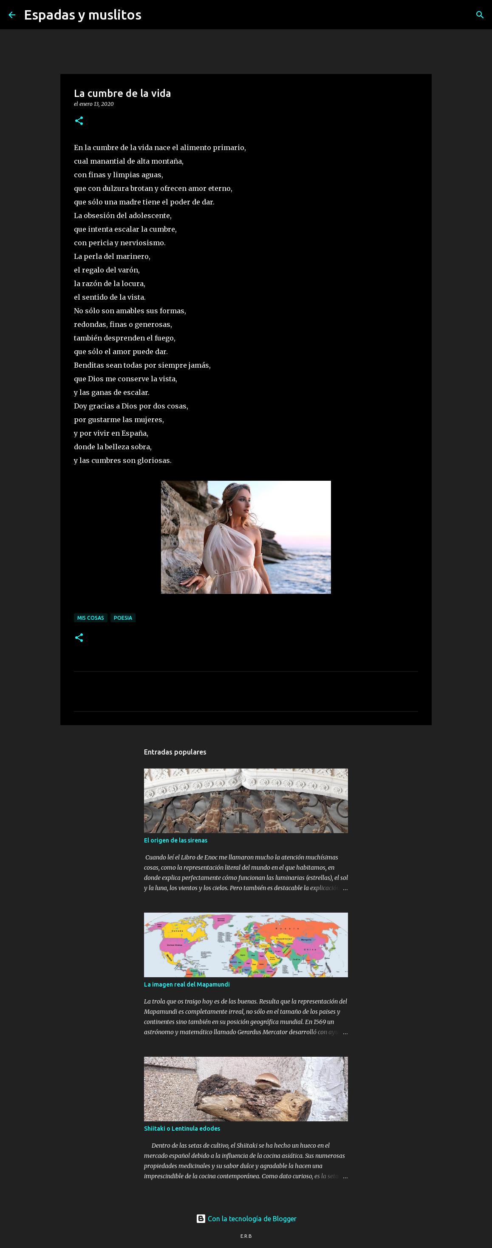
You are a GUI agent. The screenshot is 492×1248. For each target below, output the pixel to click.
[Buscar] (153, 15)
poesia (123, 618)
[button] (79, 121)
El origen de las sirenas (175, 840)
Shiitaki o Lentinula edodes (182, 1128)
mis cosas (90, 618)
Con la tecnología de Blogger (246, 1218)
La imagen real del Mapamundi (187, 984)
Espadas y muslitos (82, 14)
